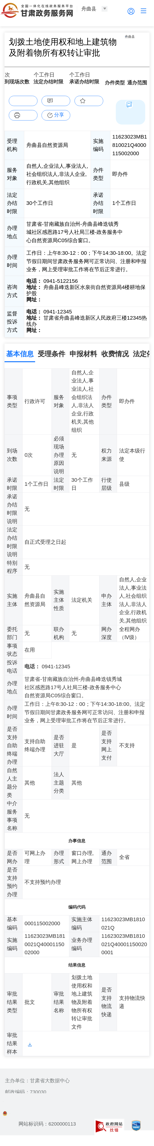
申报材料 (83, 361)
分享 (59, 125)
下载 (26, 124)
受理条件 (51, 361)
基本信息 (20, 361)
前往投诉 (53, 339)
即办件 (112, 86)
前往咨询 (53, 310)
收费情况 (115, 361)
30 (37, 85)
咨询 (59, 110)
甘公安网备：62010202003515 (40, 1119)
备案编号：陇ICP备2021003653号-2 (43, 1107)
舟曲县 (26, 67)
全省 (132, 87)
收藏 (92, 110)
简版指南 (130, 126)
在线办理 (23, 110)
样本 (29, 1051)
